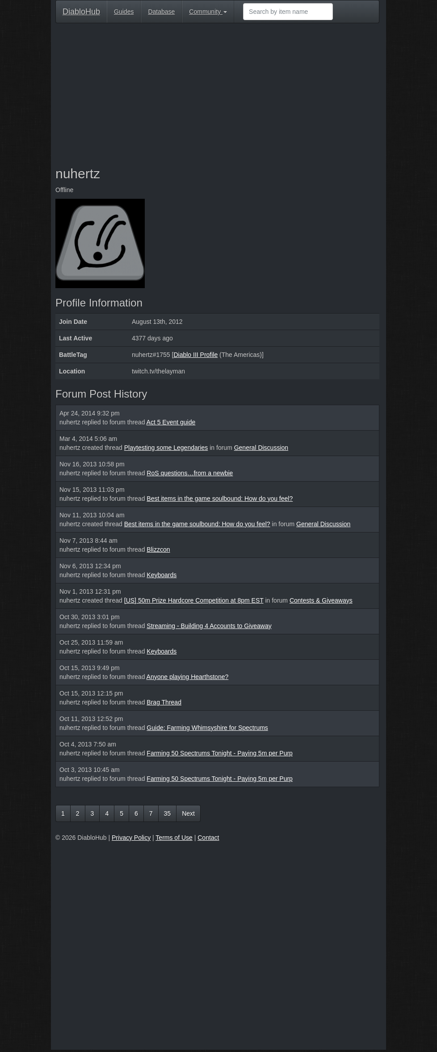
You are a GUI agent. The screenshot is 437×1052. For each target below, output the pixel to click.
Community (208, 11)
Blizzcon (158, 549)
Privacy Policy (131, 837)
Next (188, 813)
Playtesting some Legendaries (166, 447)
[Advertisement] (217, 94)
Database (161, 11)
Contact (208, 837)
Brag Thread (164, 702)
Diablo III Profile (195, 354)
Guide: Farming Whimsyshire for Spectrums (207, 727)
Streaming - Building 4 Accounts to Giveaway (209, 625)
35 (167, 813)
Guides (124, 11)
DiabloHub (81, 10)
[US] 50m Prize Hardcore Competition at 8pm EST (194, 600)
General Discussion (261, 447)
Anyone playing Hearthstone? (188, 676)
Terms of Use (173, 837)
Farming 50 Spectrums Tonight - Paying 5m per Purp (220, 753)
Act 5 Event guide (171, 422)
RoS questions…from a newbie (190, 473)
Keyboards (161, 574)
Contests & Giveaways (321, 600)
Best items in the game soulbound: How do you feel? (220, 498)
